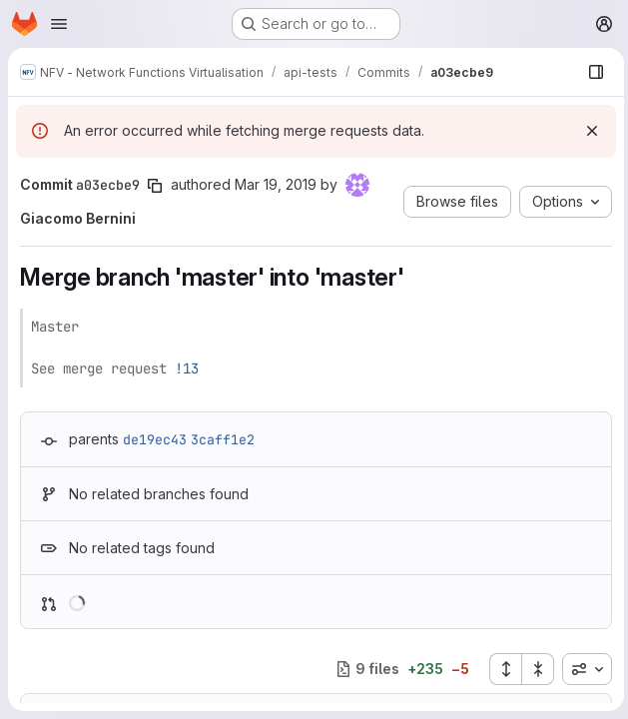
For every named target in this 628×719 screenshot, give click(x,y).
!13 (187, 368)
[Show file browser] (592, 72)
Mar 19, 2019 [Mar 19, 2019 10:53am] (275, 184)
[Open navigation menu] (59, 24)
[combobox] (583, 669)
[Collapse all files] (534, 669)
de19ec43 (155, 439)
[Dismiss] (588, 131)
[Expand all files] (501, 669)
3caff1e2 (223, 439)
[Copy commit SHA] (155, 186)
